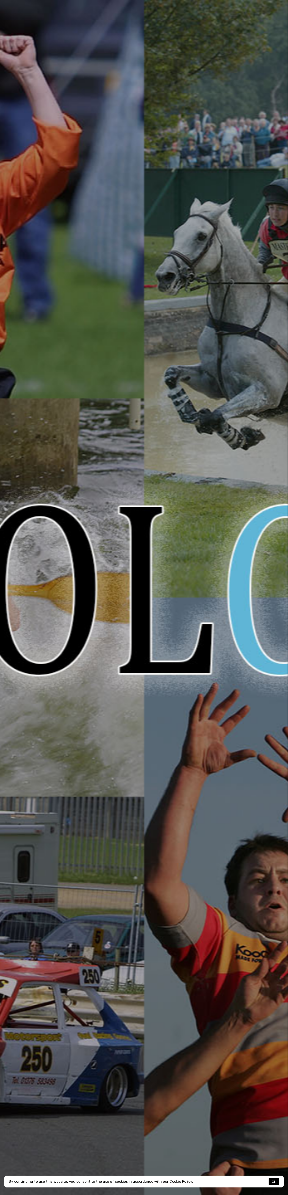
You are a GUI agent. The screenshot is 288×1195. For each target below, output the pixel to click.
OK (274, 1181)
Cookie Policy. (181, 1181)
